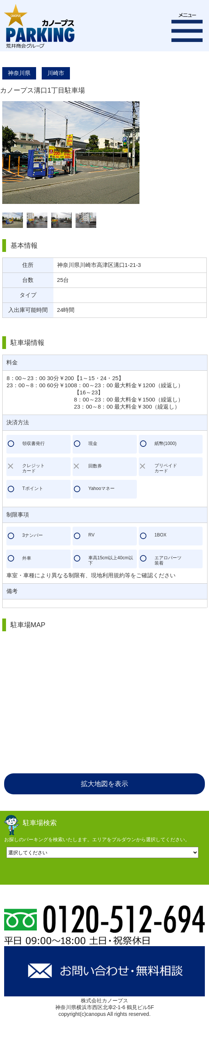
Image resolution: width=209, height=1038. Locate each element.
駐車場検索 (40, 823)
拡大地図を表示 (104, 784)
